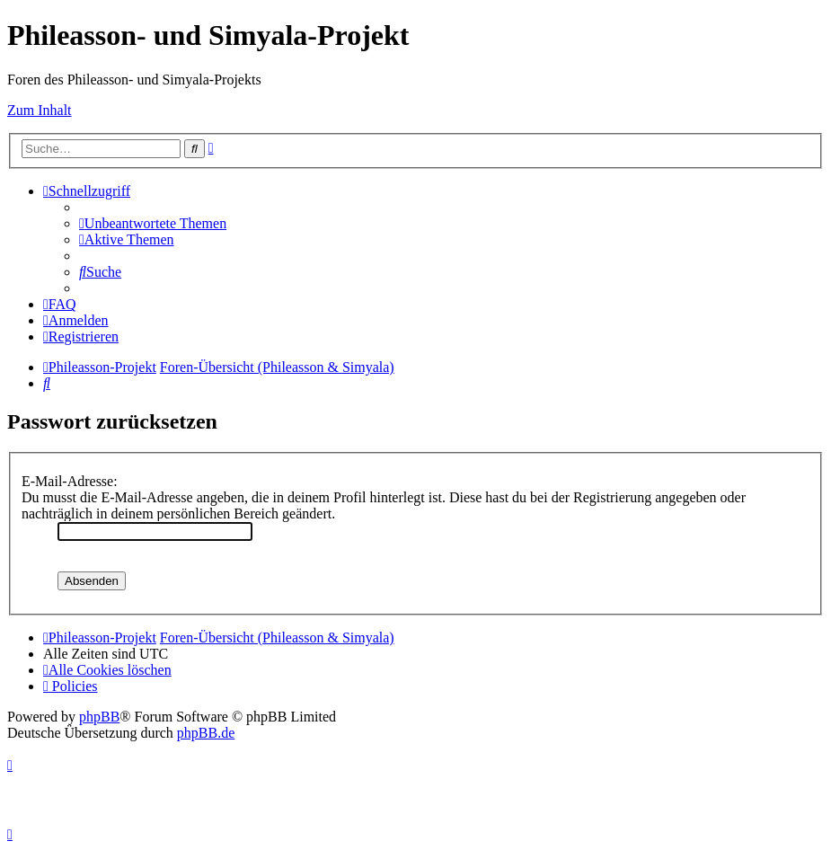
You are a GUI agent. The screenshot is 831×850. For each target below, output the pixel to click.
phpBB (99, 716)
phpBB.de (205, 732)
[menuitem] (152, 223)
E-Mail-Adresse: (70, 481)
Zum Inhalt (39, 110)
